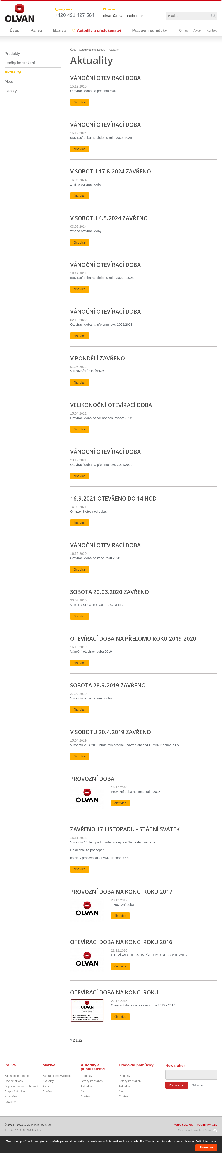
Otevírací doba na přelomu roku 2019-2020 (133, 638)
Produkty (12, 53)
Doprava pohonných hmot (21, 1086)
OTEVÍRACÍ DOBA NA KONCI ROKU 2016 (121, 942)
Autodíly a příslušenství (99, 30)
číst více (80, 102)
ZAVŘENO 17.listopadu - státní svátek (125, 829)
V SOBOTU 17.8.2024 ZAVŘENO (110, 171)
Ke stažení (11, 1096)
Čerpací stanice (15, 1091)
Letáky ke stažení (20, 63)
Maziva (59, 30)
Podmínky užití (207, 1124)
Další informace (205, 1141)
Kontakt (211, 30)
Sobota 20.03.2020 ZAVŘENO (109, 592)
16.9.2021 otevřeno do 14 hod (113, 498)
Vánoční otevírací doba (105, 78)
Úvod (14, 30)
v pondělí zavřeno (97, 358)
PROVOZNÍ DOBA (92, 778)
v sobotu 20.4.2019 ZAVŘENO (110, 732)
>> (80, 1040)
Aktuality (114, 49)
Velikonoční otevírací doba (111, 405)
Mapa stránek (183, 1124)
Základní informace (17, 1076)
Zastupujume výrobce (57, 1076)
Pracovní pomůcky (149, 30)
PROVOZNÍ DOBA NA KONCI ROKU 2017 (121, 891)
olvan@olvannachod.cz (123, 15)
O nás (183, 30)
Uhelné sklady (14, 1081)
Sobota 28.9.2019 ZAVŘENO (108, 685)
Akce (197, 30)
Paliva (36, 30)
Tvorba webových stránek (194, 1130)
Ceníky (11, 91)
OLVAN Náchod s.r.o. (38, 1124)
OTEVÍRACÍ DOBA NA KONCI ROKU (114, 992)
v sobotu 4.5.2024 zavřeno (109, 218)
